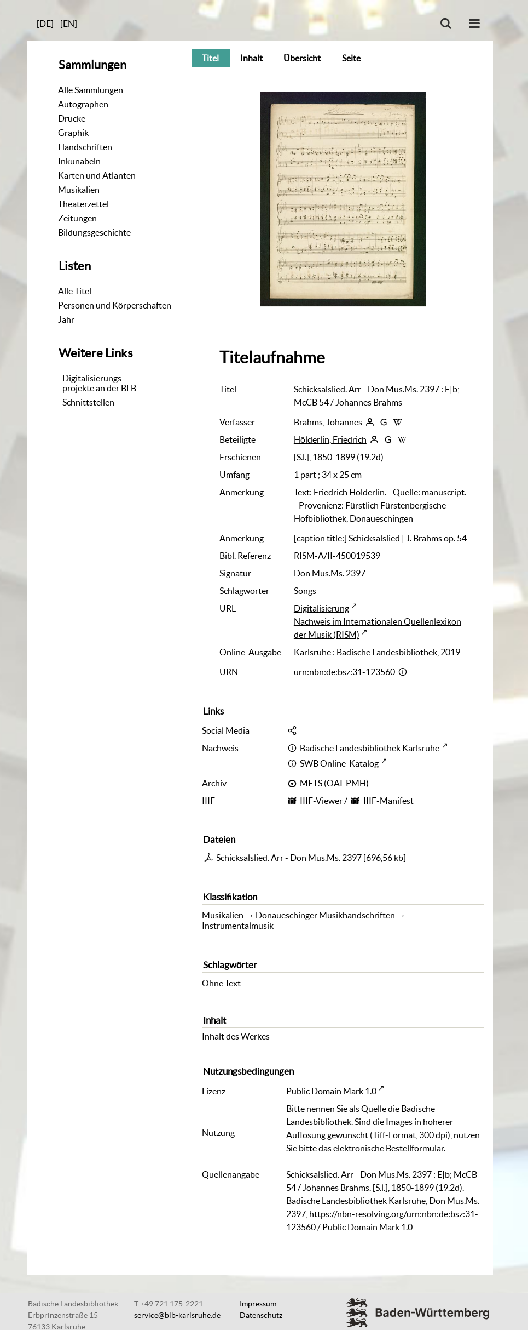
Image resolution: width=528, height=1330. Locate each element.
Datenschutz (261, 1315)
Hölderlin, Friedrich (330, 439)
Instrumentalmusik (238, 926)
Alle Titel (74, 291)
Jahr (66, 319)
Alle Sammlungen (90, 90)
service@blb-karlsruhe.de (177, 1315)
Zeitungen (77, 218)
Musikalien (79, 190)
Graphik (73, 133)
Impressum (258, 1303)
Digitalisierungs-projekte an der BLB (99, 383)
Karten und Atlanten (97, 175)
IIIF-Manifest (388, 801)
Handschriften (85, 147)
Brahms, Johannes (328, 422)
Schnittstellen (88, 402)
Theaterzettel (83, 204)
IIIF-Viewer (321, 801)
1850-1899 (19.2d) (348, 457)
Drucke (71, 118)
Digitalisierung (321, 608)
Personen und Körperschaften (114, 305)
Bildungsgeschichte (94, 232)
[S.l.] (301, 457)
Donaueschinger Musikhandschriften (325, 915)
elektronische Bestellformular (388, 1148)
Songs (305, 591)
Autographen (83, 104)
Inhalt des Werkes (236, 1036)
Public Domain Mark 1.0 (331, 1091)
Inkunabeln (79, 161)
